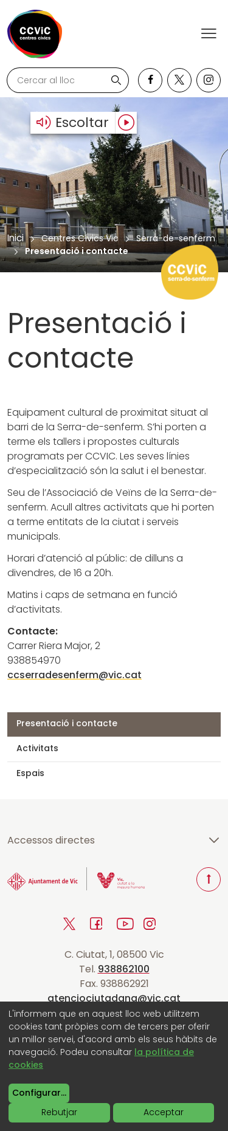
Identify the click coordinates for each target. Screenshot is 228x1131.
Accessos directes (114, 840)
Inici (15, 238)
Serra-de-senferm (175, 238)
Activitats (37, 748)
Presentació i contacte (66, 723)
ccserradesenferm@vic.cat (74, 675)
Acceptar (163, 1112)
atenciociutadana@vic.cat (114, 998)
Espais (30, 773)
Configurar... (39, 1093)
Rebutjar (59, 1112)
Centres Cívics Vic (80, 238)
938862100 (124, 969)
